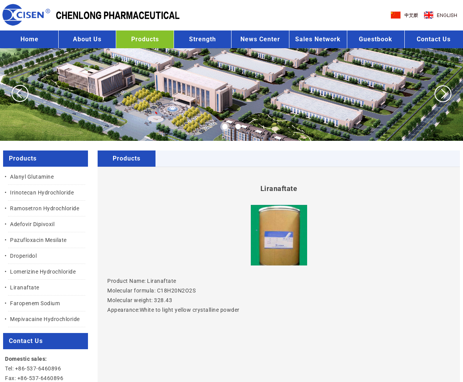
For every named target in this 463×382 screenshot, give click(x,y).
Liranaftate (24, 287)
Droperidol (23, 256)
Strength (202, 39)
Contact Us (434, 39)
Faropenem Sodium (35, 303)
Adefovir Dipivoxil (32, 224)
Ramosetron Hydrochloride (44, 208)
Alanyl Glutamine (32, 177)
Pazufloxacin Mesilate (38, 240)
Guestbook (375, 39)
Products (145, 39)
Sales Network (318, 39)
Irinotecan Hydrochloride (42, 192)
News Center (260, 39)
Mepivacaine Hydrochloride (45, 319)
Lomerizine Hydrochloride (43, 272)
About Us (87, 39)
